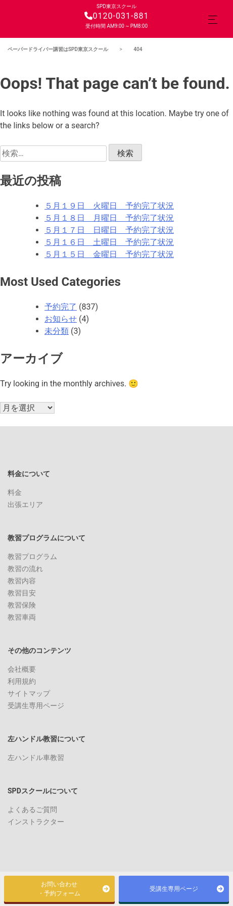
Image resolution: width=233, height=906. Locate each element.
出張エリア (25, 504)
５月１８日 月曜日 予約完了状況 (109, 218)
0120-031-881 (116, 16)
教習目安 (22, 593)
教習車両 (22, 617)
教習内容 (22, 581)
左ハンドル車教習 (36, 757)
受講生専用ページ (36, 705)
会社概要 (22, 669)
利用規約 (22, 681)
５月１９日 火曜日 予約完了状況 (109, 206)
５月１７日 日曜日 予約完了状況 (109, 230)
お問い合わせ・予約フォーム (59, 889)
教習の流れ (25, 569)
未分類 (56, 331)
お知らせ (60, 319)
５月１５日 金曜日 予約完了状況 (109, 254)
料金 (15, 492)
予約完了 (60, 307)
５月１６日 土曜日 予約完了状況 (109, 242)
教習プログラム (32, 556)
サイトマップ (29, 693)
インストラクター (36, 822)
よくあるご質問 (32, 810)
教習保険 (22, 605)
